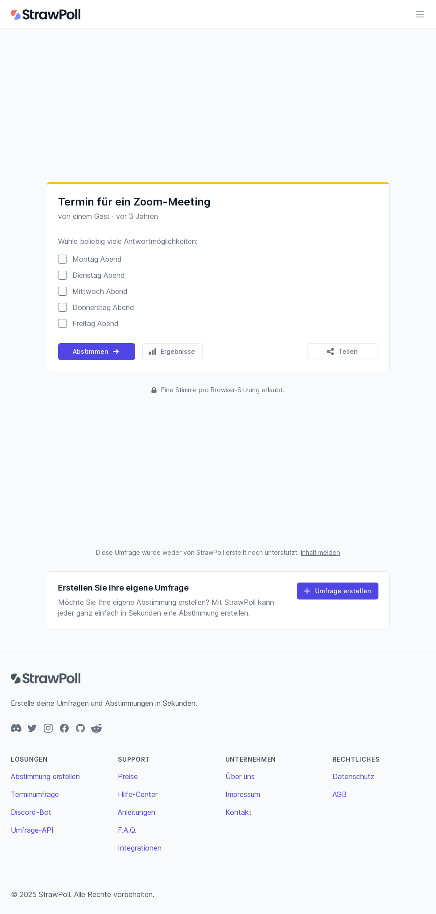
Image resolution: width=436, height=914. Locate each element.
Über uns (240, 776)
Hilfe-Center (138, 794)
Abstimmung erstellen (45, 776)
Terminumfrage (35, 794)
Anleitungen (136, 812)
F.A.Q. (127, 830)
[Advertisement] (218, 105)
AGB (339, 794)
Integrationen (140, 847)
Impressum (242, 794)
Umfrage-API (32, 830)
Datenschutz (353, 776)
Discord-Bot (31, 812)
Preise (128, 776)
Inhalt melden (320, 552)
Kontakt (238, 812)
